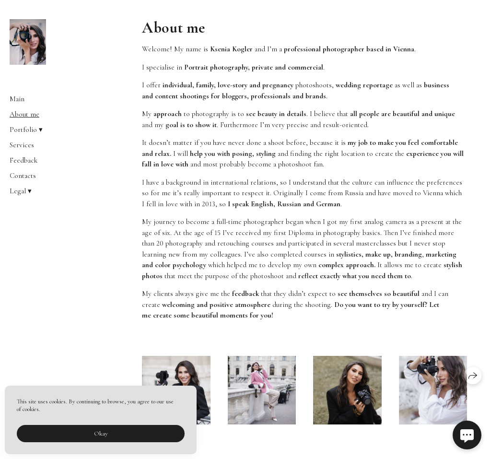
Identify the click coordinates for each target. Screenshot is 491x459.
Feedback (23, 160)
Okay (101, 433)
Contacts (23, 175)
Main (17, 98)
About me (24, 114)
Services (22, 145)
